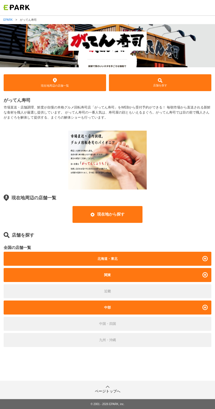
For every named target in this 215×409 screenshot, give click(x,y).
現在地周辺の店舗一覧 (55, 82)
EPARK (8, 20)
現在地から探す (107, 214)
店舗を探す (160, 82)
